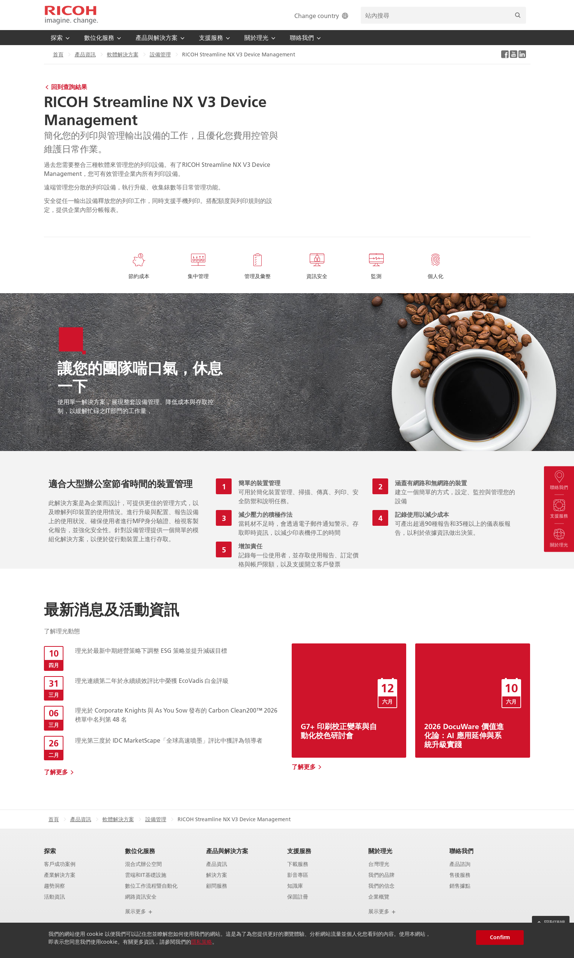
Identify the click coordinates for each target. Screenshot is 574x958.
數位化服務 (140, 850)
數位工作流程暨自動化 (151, 886)
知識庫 (295, 886)
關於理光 (380, 850)
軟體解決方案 (123, 54)
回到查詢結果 (69, 87)
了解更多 (56, 772)
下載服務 (297, 864)
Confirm (500, 937)
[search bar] (443, 15)
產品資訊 (85, 54)
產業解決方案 (59, 875)
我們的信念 (381, 886)
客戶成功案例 (59, 864)
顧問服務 (216, 886)
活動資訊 (54, 897)
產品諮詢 (459, 864)
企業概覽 (378, 897)
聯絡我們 (461, 850)
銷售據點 (459, 886)
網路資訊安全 (141, 897)
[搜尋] (517, 15)
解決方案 (216, 875)
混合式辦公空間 (143, 864)
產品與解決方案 (227, 850)
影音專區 (297, 875)
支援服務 (299, 850)
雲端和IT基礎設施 (145, 875)
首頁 (58, 54)
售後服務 (459, 875)
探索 (50, 850)
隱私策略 (201, 941)
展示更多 (139, 911)
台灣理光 (378, 864)
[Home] (71, 15)
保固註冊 (297, 897)
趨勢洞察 (54, 886)
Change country (322, 16)
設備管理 (160, 54)
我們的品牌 (381, 875)
